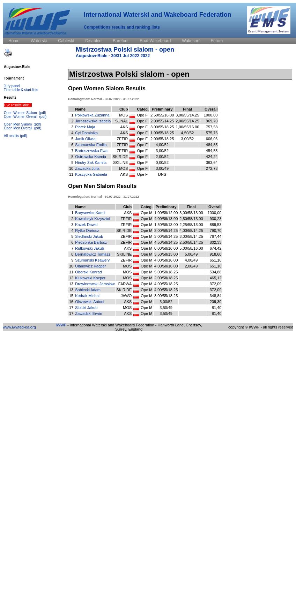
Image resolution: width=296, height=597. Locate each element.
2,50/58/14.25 (191, 242)
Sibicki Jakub (86, 307)
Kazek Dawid (86, 224)
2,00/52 (162, 156)
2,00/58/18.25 (166, 278)
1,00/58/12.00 (166, 213)
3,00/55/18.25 (162, 127)
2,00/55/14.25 (162, 121)
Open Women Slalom (21, 113)
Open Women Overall (21, 117)
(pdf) (42, 113)
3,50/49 (166, 307)
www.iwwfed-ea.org (19, 327)
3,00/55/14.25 (187, 115)
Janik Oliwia (85, 139)
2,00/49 (191, 266)
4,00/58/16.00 (166, 260)
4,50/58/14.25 (166, 242)
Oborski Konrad (88, 272)
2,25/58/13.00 (191, 224)
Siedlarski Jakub (89, 236)
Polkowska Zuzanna (92, 115)
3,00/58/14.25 (166, 230)
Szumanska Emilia (90, 145)
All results (11, 136)
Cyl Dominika (86, 133)
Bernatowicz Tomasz (92, 254)
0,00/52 (162, 162)
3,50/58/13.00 (166, 254)
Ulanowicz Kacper (90, 266)
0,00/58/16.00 (166, 248)
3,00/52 (187, 139)
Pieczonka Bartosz (91, 242)
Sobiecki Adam (88, 290)
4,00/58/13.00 (166, 219)
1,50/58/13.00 (166, 224)
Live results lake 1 (18, 105)
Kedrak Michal (87, 296)
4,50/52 (187, 133)
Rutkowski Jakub (89, 248)
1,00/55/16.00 (187, 127)
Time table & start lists (21, 90)
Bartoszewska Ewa (91, 151)
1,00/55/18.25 (162, 133)
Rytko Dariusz (87, 230)
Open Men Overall (18, 128)
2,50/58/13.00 (191, 219)
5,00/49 (191, 254)
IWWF (61, 325)
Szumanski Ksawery (92, 260)
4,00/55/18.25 (166, 284)
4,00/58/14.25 (191, 230)
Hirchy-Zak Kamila (90, 162)
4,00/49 (191, 260)
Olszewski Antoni (89, 302)
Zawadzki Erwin (88, 313)
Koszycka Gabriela (91, 174)
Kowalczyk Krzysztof (92, 219)
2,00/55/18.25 (162, 139)
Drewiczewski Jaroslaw (94, 284)
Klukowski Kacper (90, 278)
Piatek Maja (85, 127)
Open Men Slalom (18, 124)
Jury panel (12, 86)
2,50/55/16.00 (162, 115)
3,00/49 (162, 168)
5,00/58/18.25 (166, 272)
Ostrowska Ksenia (90, 156)
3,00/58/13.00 (191, 213)
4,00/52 (162, 145)
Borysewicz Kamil (90, 213)
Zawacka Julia (87, 168)
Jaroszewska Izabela (93, 121)
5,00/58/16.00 (191, 248)
